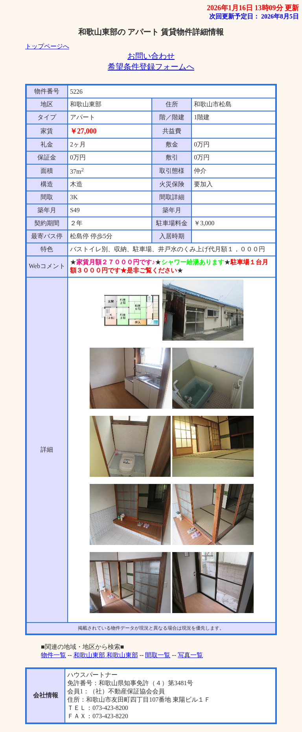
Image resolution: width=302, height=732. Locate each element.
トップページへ (47, 46)
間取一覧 (157, 655)
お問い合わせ (151, 56)
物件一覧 (53, 655)
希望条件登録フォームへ (151, 66)
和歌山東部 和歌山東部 (106, 655)
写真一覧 (190, 655)
